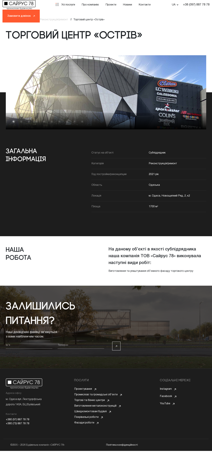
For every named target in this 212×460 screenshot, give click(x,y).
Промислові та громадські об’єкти (96, 396)
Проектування (83, 389)
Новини (127, 5)
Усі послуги (68, 5)
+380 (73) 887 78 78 (17, 423)
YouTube (165, 403)
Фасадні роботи (84, 433)
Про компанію (90, 5)
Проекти (111, 5)
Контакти (145, 5)
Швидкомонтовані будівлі (90, 418)
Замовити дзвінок (21, 16)
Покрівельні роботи (86, 425)
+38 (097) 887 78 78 (196, 4)
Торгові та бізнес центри (89, 403)
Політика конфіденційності (122, 454)
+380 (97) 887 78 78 (17, 419)
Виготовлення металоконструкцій (95, 411)
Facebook (166, 396)
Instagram (166, 389)
